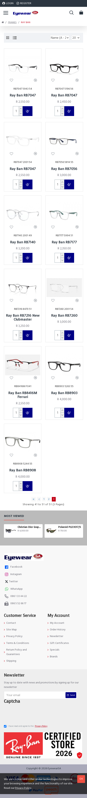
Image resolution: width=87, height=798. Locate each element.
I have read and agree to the (26, 726)
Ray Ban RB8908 (22, 470)
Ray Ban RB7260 (64, 316)
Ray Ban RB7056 (64, 169)
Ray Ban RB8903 (64, 393)
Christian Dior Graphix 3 (29, 527)
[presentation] (34, 714)
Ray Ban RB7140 (22, 242)
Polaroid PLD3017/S (69, 527)
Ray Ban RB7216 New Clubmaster (22, 318)
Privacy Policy (23, 788)
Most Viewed (14, 516)
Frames (12, 22)
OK (81, 779)
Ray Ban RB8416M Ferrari (22, 395)
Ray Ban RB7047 (23, 95)
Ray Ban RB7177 (64, 242)
